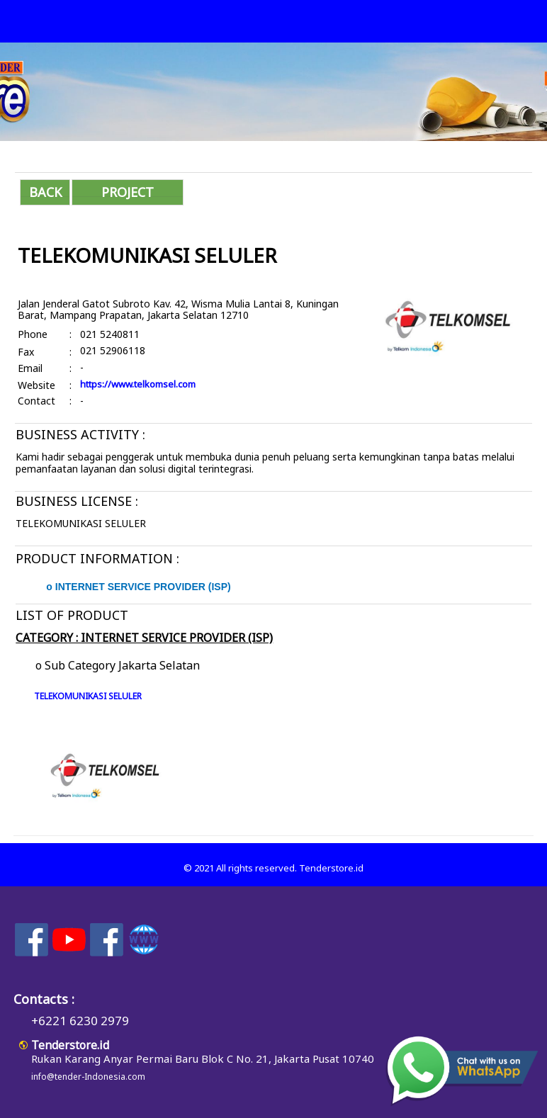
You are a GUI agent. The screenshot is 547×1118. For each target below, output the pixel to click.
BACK (45, 192)
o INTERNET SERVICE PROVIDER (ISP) (138, 586)
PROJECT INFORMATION (127, 194)
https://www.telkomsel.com (138, 384)
